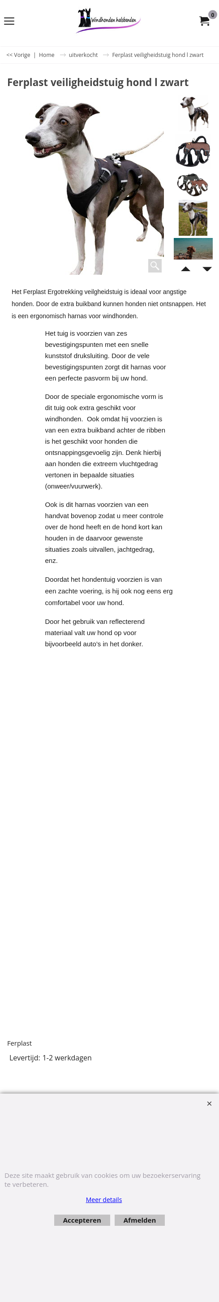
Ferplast (19, 1042)
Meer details (104, 1199)
